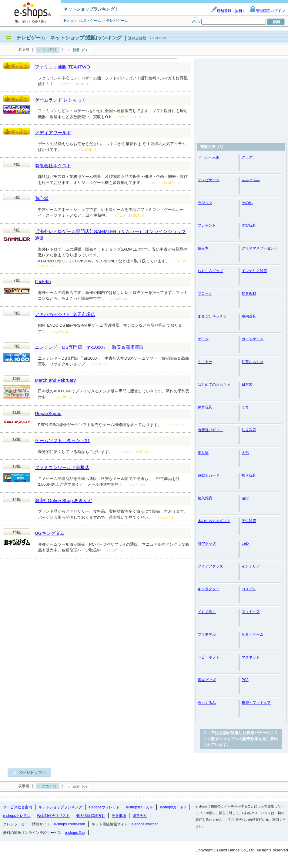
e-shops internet (145, 824)
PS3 (245, 680)
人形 (245, 453)
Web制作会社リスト (53, 816)
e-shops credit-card (69, 824)
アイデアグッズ (210, 566)
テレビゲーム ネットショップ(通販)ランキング (69, 37)
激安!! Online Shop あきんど (63, 500)
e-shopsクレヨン (17, 816)
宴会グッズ (207, 680)
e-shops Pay (75, 833)
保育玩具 (205, 407)
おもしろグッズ (210, 271)
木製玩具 (249, 225)
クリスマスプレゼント (260, 248)
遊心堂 (42, 198)
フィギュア (251, 612)
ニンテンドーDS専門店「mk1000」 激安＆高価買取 (89, 347)
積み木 (203, 248)
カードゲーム (252, 339)
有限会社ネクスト (53, 165)
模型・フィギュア (256, 703)
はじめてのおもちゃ (214, 384)
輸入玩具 (249, 475)
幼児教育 (249, 430)
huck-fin (43, 281)
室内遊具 (249, 316)
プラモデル (207, 634)
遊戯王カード (208, 475)
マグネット (251, 657)
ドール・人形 (208, 157)
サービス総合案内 (17, 807)
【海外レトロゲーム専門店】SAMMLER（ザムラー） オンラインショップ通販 (110, 235)
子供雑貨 (249, 521)
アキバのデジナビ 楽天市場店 (65, 314)
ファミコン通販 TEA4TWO (62, 66)
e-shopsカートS (173, 807)
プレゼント (207, 225)
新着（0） (80, 50)
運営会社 (139, 816)
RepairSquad (48, 413)
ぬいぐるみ (207, 703)
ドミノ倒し (207, 612)
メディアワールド (53, 132)
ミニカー (205, 362)
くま (245, 407)
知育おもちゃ (252, 362)
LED (245, 543)
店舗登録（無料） (228, 11)
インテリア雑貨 (254, 271)
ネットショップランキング (60, 807)
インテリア (251, 566)
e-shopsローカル (140, 807)
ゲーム (203, 339)
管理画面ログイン (267, 11)
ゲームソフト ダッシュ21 (62, 440)
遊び (245, 498)
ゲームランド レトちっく (60, 99)
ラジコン (205, 203)
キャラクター (208, 589)
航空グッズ (207, 543)
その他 (247, 203)
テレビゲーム (208, 180)
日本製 (247, 384)
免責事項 (119, 816)
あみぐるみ (251, 180)
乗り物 (203, 453)
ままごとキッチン (212, 316)
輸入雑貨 (205, 498)
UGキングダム (50, 533)
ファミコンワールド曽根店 (62, 467)
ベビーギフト (208, 657)
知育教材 (249, 293)
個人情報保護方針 (90, 816)
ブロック (205, 293)
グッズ (247, 157)
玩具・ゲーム (252, 634)
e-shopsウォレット (104, 807)
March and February (55, 380)
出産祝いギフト (210, 430)
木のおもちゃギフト (214, 521)
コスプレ (249, 589)
